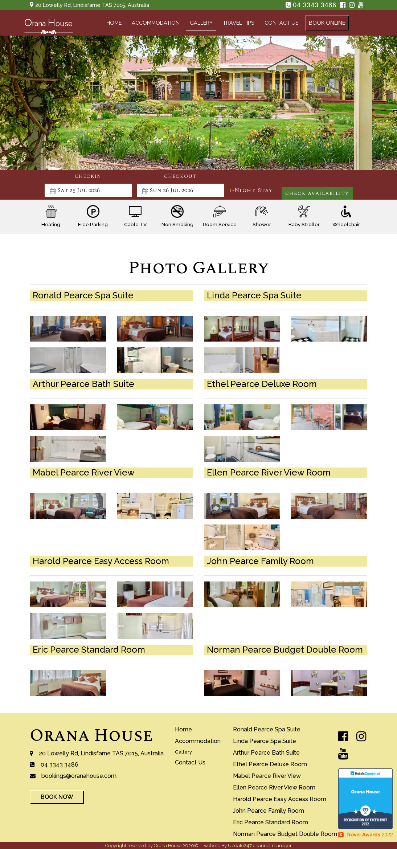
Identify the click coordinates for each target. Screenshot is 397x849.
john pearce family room (268, 810)
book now (57, 796)
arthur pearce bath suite (266, 752)
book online (327, 23)
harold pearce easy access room (279, 799)
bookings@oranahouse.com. (79, 775)
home (114, 23)
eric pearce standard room (270, 822)
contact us (282, 23)
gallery (201, 23)
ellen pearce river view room (274, 787)
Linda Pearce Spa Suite (264, 741)
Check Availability (317, 193)
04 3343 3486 (316, 5)
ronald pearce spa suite (266, 729)
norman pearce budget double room (285, 833)
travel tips (238, 23)
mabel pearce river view (267, 775)
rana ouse (48, 24)
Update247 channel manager (260, 845)
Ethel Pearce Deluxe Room (270, 764)
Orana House (91, 735)
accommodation (156, 23)
